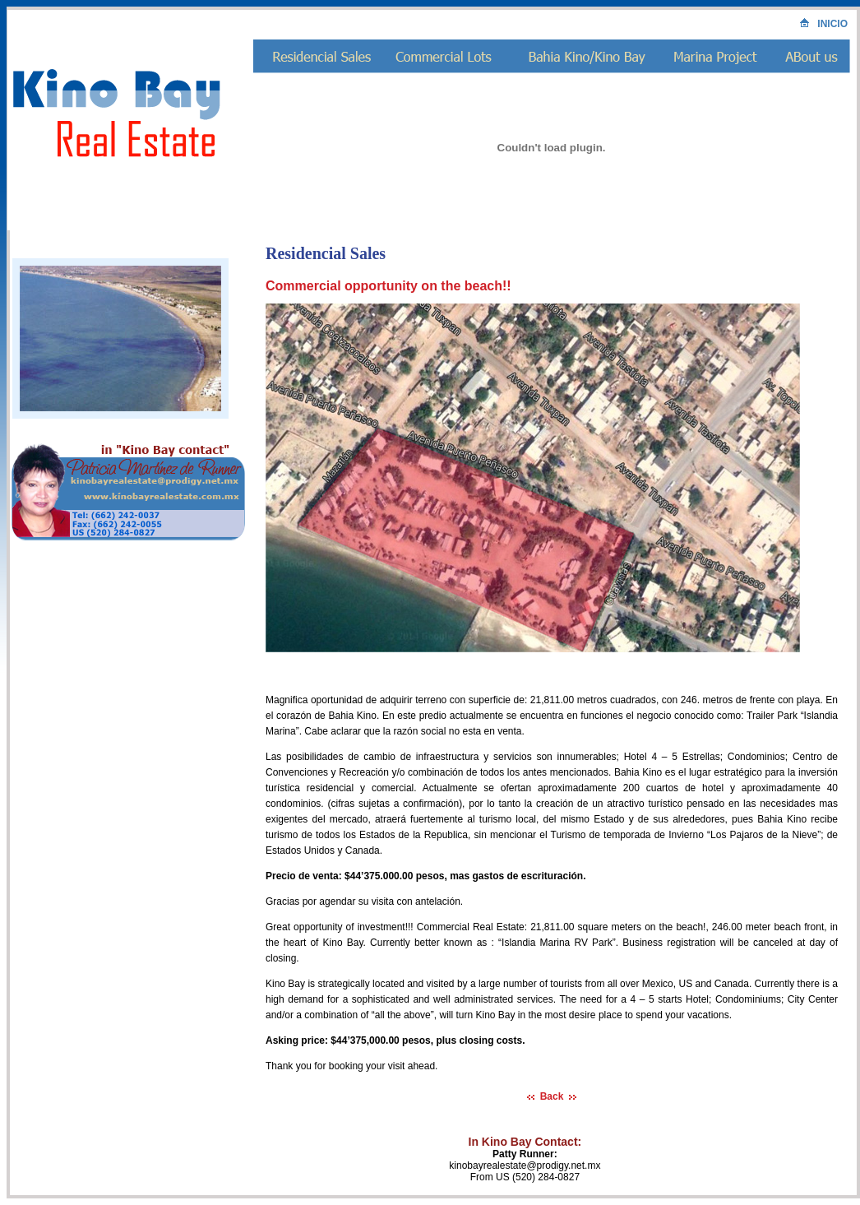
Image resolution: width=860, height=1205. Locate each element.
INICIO (824, 24)
